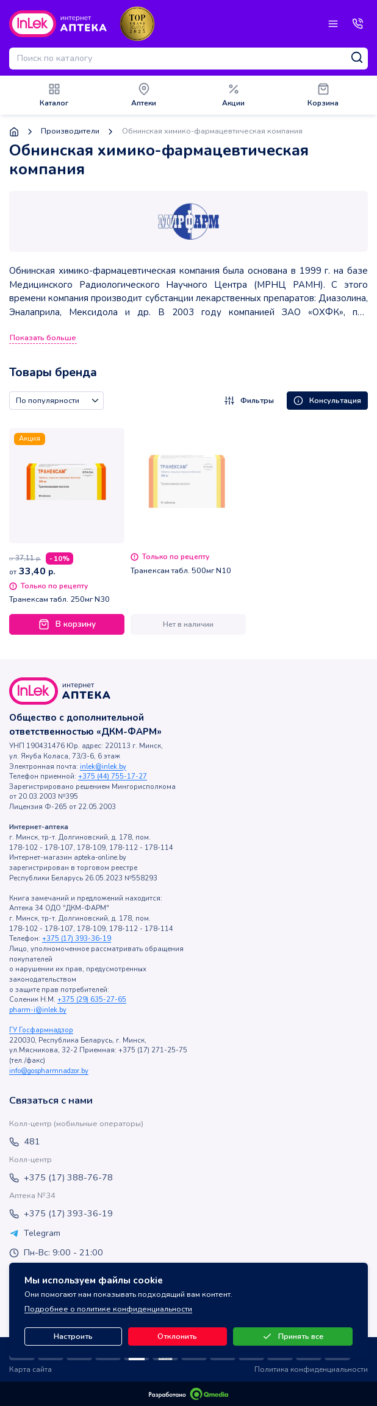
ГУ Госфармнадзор (41, 1030)
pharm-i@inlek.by (37, 1010)
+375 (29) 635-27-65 (91, 999)
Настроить (73, 1336)
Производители (70, 131)
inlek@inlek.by (103, 766)
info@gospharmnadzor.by (48, 1071)
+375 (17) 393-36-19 (76, 938)
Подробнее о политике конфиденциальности (108, 1309)
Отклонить (177, 1336)
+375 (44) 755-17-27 (112, 776)
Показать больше (43, 338)
